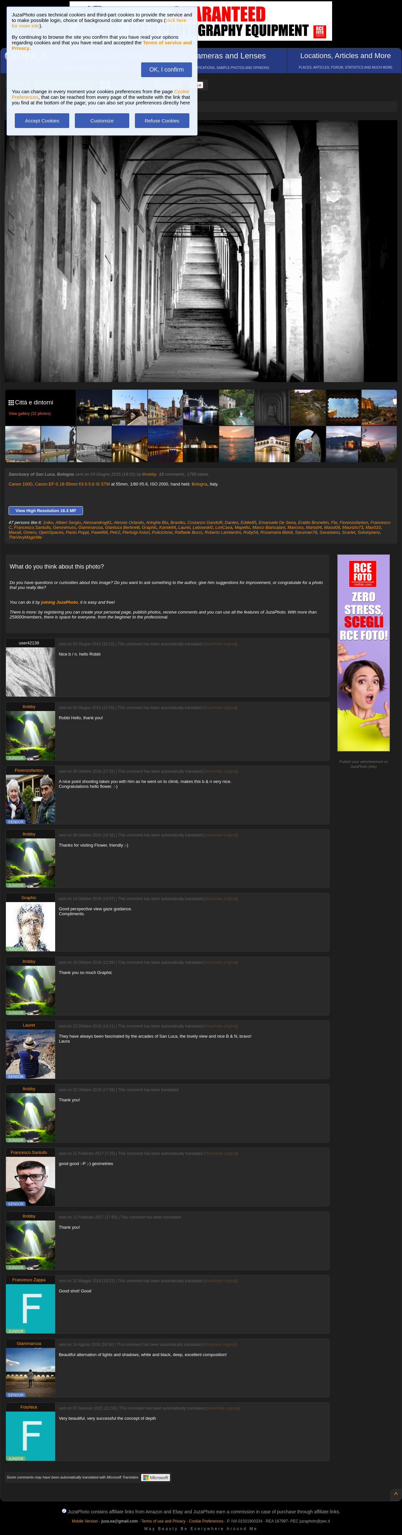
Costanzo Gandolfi (204, 522)
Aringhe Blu (157, 522)
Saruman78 (306, 532)
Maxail (15, 532)
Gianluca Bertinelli (122, 527)
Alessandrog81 (97, 522)
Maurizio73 (352, 527)
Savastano (329, 532)
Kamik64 (167, 527)
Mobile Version (85, 1521)
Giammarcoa (90, 527)
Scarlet (348, 532)
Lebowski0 (203, 527)
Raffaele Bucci (188, 532)
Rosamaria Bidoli (276, 532)
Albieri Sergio (68, 522)
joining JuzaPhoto (59, 602)
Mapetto (242, 527)
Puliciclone (162, 532)
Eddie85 (248, 522)
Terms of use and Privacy (163, 1521)
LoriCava (223, 527)
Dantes (231, 522)
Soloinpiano (369, 532)
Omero (29, 532)
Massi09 (332, 527)
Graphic (149, 527)
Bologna (199, 484)
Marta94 (314, 527)
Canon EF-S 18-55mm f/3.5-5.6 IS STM (72, 484)
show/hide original (220, 644)
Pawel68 (99, 532)
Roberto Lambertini (222, 532)
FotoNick (29, 1407)
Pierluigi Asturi (136, 532)
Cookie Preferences (206, 1521)
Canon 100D (20, 484)
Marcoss (295, 527)
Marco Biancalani (268, 527)
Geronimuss (64, 527)
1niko (48, 522)
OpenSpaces (51, 532)
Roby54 (250, 532)
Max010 (373, 527)
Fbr (334, 522)
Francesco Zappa (29, 1279)
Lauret (184, 527)
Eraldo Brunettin (313, 522)
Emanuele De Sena (277, 522)
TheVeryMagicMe (25, 537)
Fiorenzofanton (354, 522)
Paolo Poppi (77, 532)
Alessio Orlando (129, 522)
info (372, 766)
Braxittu (177, 522)
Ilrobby (149, 474)
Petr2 (115, 532)
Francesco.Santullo (32, 527)
